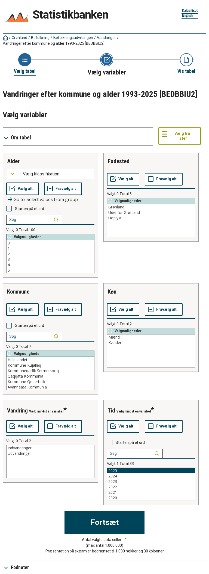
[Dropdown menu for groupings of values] (50, 174)
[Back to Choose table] (25, 64)
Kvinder (151, 342)
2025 (151, 470)
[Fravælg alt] (63, 189)
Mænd (151, 337)
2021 (151, 492)
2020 (151, 498)
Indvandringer (50, 448)
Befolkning (40, 37)
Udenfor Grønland (151, 212)
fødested (119, 161)
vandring (17, 410)
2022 (151, 487)
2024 (151, 476)
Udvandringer (50, 453)
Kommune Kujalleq (50, 365)
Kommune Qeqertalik (50, 381)
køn (112, 291)
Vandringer (106, 37)
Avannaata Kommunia (50, 387)
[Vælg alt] (22, 189)
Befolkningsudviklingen (73, 37)
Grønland (19, 37)
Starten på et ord (29, 209)
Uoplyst (151, 218)
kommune (18, 291)
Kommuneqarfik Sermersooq (50, 370)
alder (13, 161)
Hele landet (50, 360)
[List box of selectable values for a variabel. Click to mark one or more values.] (50, 256)
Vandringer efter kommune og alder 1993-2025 (53, 43)
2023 (151, 481)
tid (111, 410)
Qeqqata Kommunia (50, 376)
